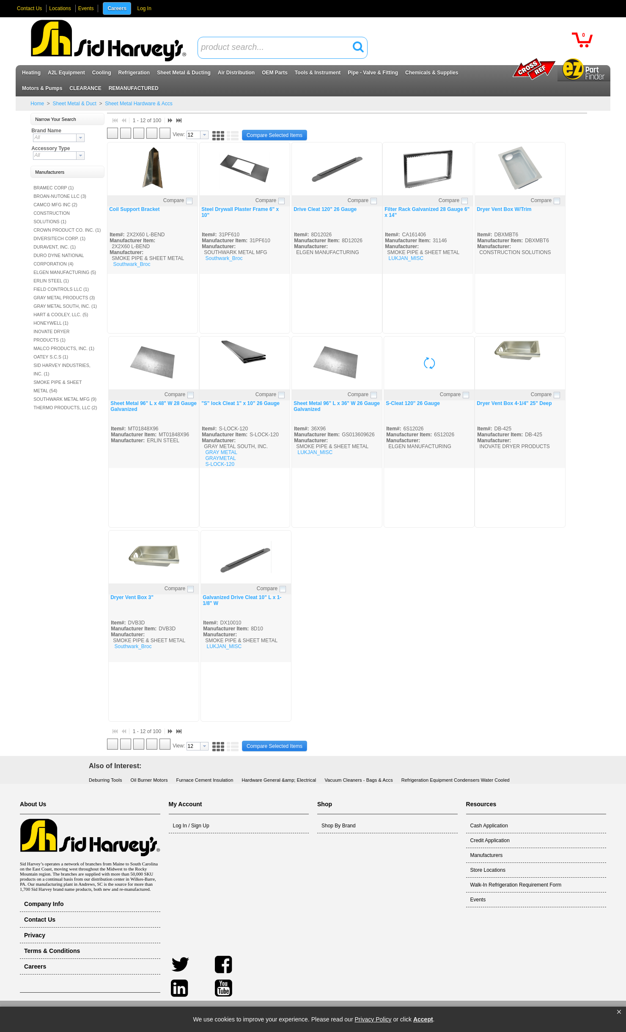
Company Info (44, 904)
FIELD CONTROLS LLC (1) (61, 289)
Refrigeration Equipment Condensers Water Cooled (455, 780)
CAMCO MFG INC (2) (55, 204)
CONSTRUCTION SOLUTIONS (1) (51, 217)
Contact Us (29, 8)
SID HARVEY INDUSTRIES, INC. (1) (62, 369)
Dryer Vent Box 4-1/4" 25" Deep (514, 403)
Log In (144, 8)
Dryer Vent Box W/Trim (504, 209)
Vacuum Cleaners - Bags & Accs (358, 780)
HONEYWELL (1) (51, 323)
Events (86, 8)
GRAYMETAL (220, 458)
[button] (619, 1012)
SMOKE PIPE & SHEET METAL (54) (57, 386)
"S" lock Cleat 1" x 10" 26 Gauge (240, 403)
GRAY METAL (221, 452)
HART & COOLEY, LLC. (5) (60, 314)
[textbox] (278, 47)
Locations (60, 8)
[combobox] (283, 48)
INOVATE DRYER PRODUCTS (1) (51, 335)
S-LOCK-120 (219, 464)
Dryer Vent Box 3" (132, 597)
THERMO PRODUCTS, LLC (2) (65, 407)
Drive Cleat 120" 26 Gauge (325, 209)
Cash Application (489, 826)
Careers (116, 8)
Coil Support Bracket (134, 209)
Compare (173, 200)
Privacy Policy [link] (372, 1019)
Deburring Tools (105, 780)
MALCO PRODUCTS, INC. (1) (63, 348)
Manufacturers (486, 855)
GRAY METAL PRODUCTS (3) (64, 297)
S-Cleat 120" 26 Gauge (413, 403)
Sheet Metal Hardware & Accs (138, 104)
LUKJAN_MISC (405, 258)
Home (37, 104)
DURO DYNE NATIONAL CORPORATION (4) (58, 259)
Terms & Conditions (52, 950)
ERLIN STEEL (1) (51, 280)
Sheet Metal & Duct (74, 104)
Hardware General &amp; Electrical (279, 780)
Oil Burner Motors (149, 780)
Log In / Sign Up (191, 826)
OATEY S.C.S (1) (50, 356)
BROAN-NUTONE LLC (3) (59, 196)
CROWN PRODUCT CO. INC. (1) (67, 230)
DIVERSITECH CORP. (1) (59, 238)
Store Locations (487, 870)
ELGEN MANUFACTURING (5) (64, 272)
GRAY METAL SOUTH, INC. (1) (65, 306)
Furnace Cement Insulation (204, 780)
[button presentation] (80, 138)
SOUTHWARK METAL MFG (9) (64, 399)
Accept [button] (423, 1019)
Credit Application (490, 840)
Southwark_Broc (131, 264)
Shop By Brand (338, 826)
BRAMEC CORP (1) (53, 187)
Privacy (34, 935)
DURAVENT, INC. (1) (54, 246)
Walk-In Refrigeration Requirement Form (516, 885)
